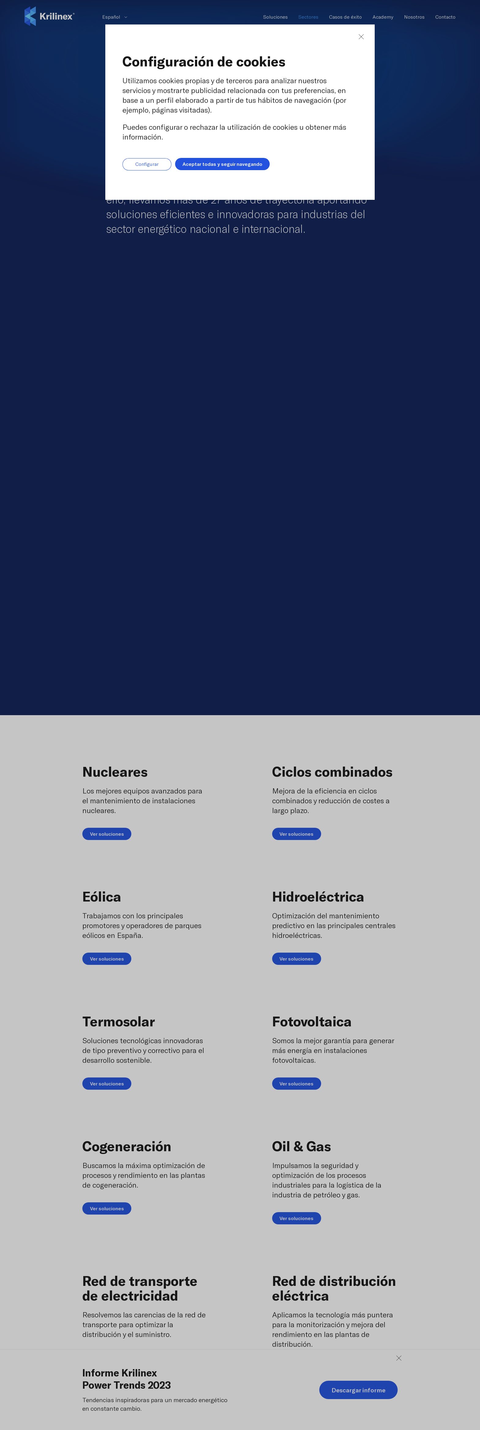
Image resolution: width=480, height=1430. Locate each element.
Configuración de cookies (203, 61)
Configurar (147, 164)
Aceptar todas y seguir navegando (222, 164)
